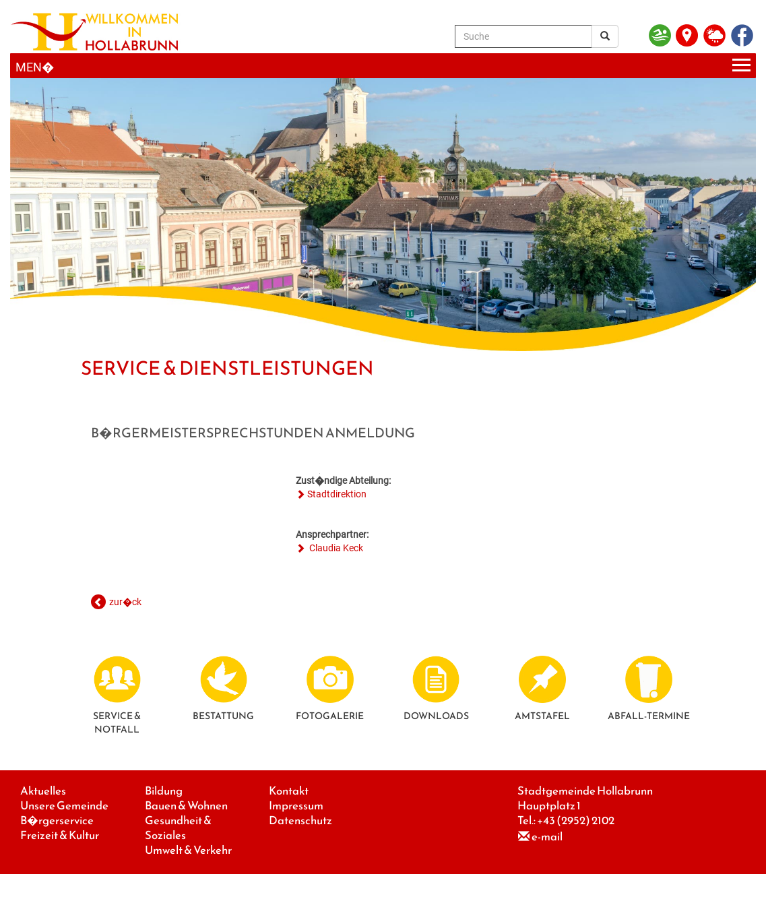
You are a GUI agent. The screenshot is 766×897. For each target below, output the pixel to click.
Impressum (296, 805)
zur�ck (125, 601)
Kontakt (289, 790)
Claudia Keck (335, 548)
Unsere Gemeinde (64, 805)
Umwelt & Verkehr (188, 850)
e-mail (547, 836)
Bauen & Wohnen (186, 805)
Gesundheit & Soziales (178, 828)
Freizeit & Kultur (59, 835)
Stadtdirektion (336, 494)
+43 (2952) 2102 (575, 820)
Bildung (164, 790)
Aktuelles (43, 790)
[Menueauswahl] (383, 65)
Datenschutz (300, 820)
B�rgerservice (57, 820)
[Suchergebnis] (605, 36)
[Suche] (523, 36)
